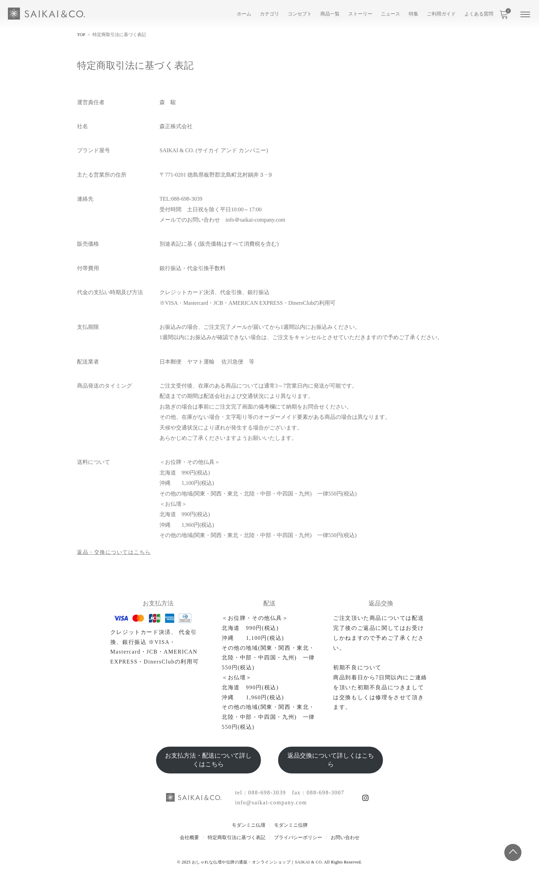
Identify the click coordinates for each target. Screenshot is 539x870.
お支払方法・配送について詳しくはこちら (208, 760)
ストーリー (360, 13)
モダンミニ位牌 (291, 825)
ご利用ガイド (441, 13)
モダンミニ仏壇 (248, 825)
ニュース (390, 13)
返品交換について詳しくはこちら (330, 760)
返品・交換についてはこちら (116, 552)
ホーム (244, 13)
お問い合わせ (345, 837)
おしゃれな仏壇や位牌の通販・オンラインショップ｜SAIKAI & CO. (257, 862)
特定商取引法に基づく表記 (236, 837)
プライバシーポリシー (298, 837)
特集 (413, 13)
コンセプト (300, 13)
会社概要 (189, 837)
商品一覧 (330, 13)
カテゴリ (269, 13)
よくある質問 (478, 13)
